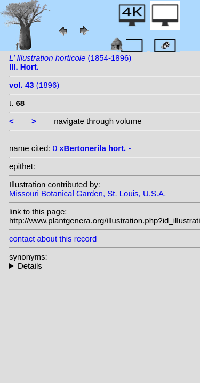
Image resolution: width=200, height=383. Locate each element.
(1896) (34, 84)
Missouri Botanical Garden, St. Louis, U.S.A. (87, 193)
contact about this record (53, 238)
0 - (92, 148)
